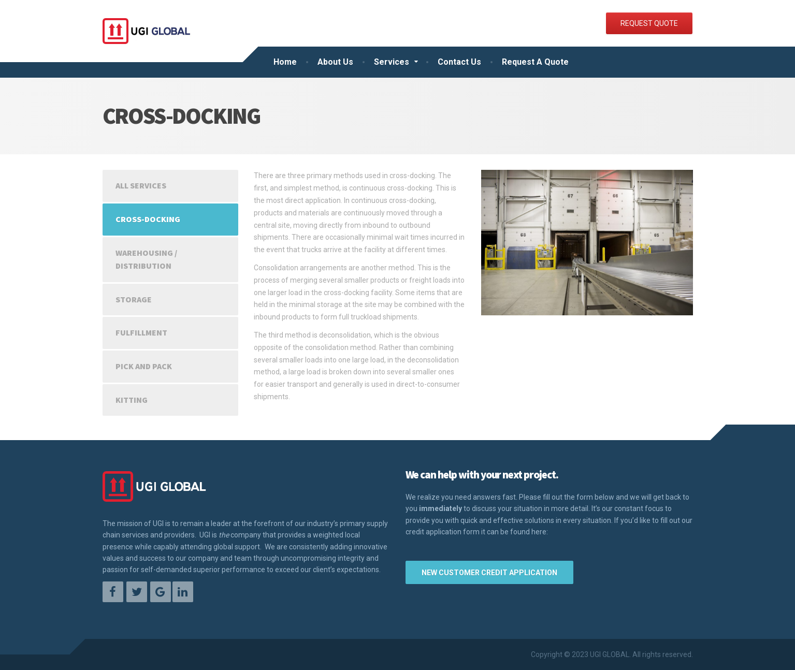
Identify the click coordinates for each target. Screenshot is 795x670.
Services (391, 62)
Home (285, 62)
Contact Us (459, 62)
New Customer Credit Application (489, 573)
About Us (335, 62)
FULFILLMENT (141, 332)
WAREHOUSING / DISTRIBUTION (146, 259)
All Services (140, 185)
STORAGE (133, 299)
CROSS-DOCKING (147, 219)
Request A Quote (535, 62)
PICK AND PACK (143, 366)
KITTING (131, 400)
